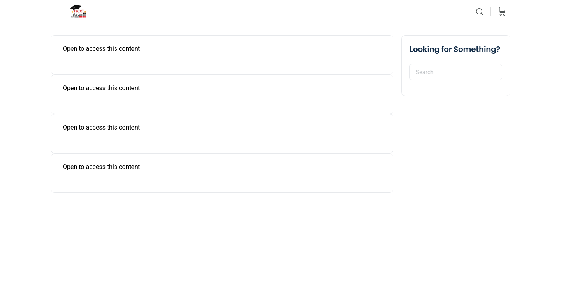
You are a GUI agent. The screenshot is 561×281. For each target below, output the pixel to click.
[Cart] (502, 11)
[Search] (479, 11)
